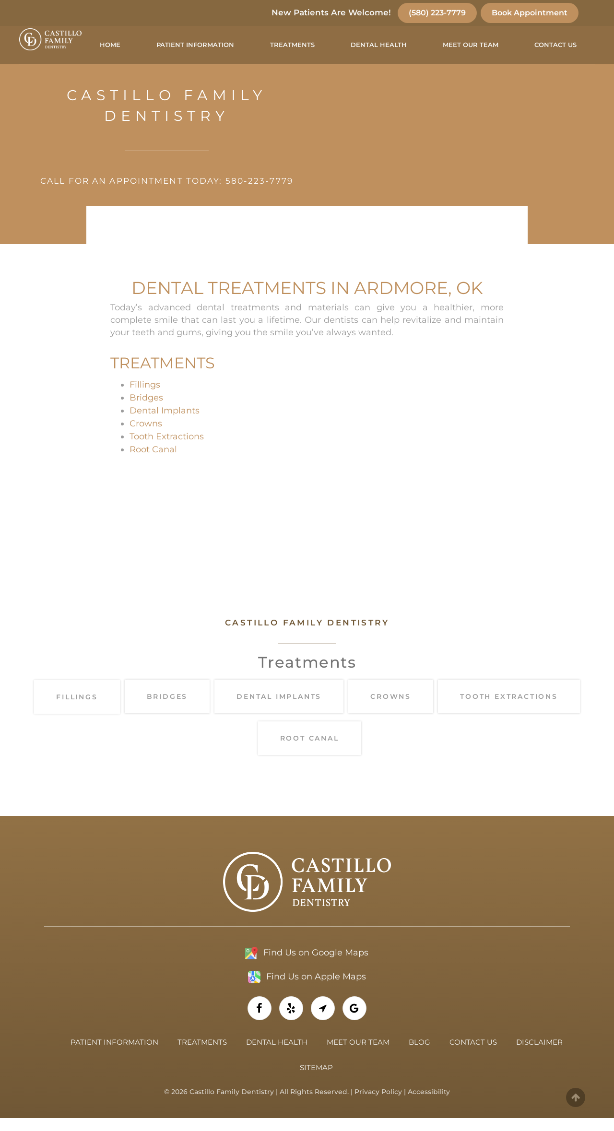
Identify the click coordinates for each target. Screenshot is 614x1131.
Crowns (146, 437)
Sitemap (316, 1080)
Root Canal (153, 463)
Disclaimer (539, 1055)
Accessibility (429, 1104)
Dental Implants (165, 424)
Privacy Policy (378, 1104)
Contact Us (555, 44)
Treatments (292, 44)
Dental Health (379, 44)
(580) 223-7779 (437, 12)
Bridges (146, 411)
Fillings (145, 398)
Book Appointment (529, 12)
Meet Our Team (470, 44)
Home (110, 44)
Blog (419, 1055)
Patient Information (195, 44)
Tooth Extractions (167, 450)
